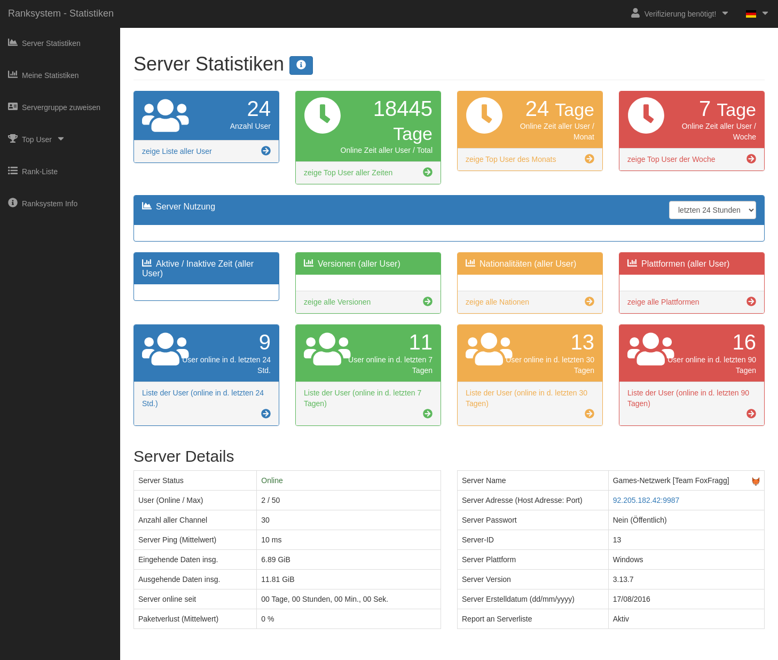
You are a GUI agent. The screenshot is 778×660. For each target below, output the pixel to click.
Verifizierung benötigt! (680, 13)
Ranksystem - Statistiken (61, 13)
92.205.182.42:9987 (646, 500)
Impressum (350, 652)
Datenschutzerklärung (410, 652)
